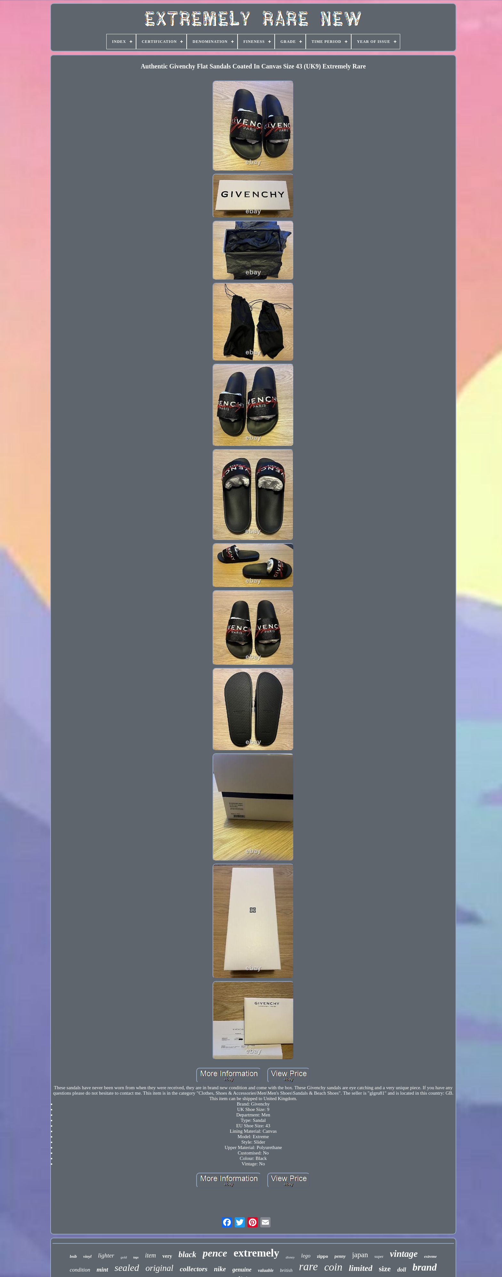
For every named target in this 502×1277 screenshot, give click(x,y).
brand (425, 1267)
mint (102, 1269)
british (286, 1270)
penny (340, 1256)
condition (80, 1270)
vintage (404, 1254)
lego (305, 1256)
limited (361, 1268)
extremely (256, 1253)
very (167, 1256)
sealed (127, 1267)
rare (308, 1266)
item (150, 1255)
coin (333, 1267)
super (379, 1256)
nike (220, 1269)
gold (124, 1257)
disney (290, 1257)
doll (401, 1269)
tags (136, 1257)
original (159, 1268)
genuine (242, 1269)
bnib (73, 1256)
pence (215, 1253)
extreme (430, 1256)
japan (360, 1255)
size (385, 1269)
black (188, 1254)
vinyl (87, 1256)
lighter (106, 1255)
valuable (266, 1270)
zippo (322, 1256)
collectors (193, 1269)
